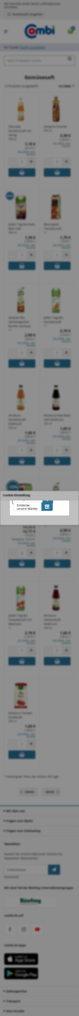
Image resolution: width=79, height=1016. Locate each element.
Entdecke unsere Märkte (27, 507)
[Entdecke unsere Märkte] (47, 506)
